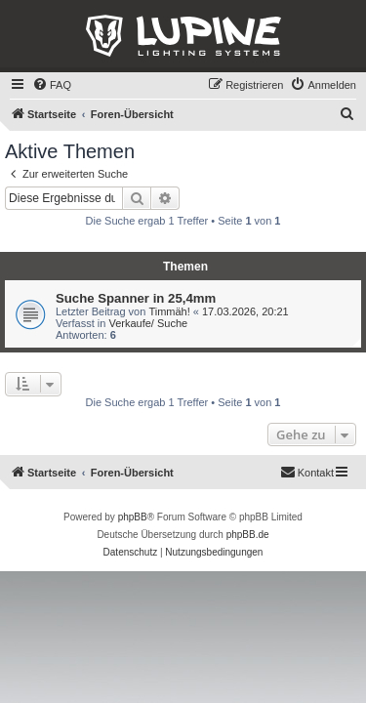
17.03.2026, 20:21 (245, 311)
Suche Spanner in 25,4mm (136, 298)
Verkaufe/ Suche (147, 323)
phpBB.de (247, 534)
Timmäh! (168, 311)
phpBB (132, 517)
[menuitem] (51, 85)
